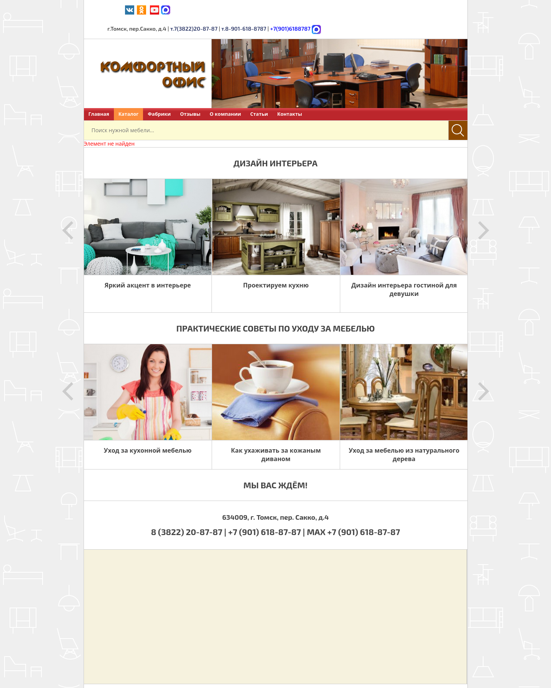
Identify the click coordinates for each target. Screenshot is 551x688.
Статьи (259, 94)
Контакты (289, 94)
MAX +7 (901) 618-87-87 (353, 512)
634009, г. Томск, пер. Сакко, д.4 (275, 497)
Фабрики (159, 94)
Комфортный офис (158, 676)
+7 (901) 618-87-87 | (266, 512)
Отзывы (190, 94)
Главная (99, 94)
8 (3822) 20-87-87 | (189, 512)
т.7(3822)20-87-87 (320, 9)
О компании (225, 94)
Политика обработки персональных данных (357, 676)
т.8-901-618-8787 (368, 9)
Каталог (128, 94)
